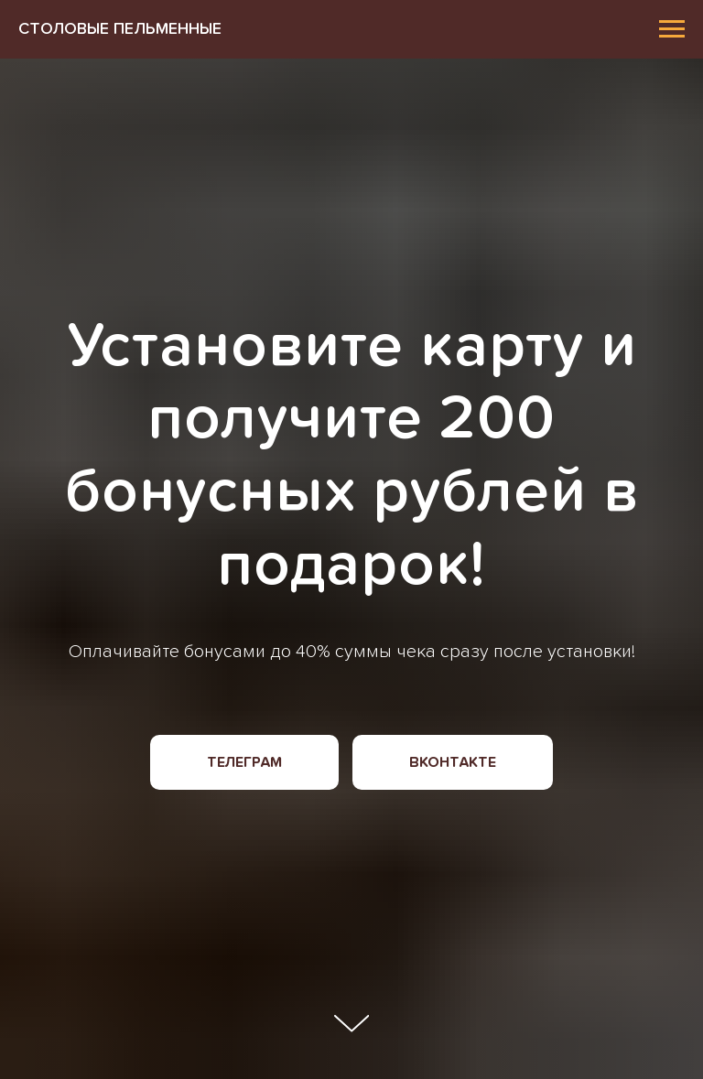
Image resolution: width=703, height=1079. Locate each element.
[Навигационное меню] (672, 29)
